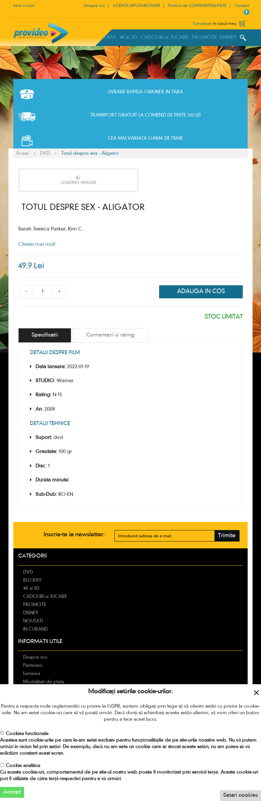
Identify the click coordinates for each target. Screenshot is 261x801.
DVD (45, 153)
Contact (242, 6)
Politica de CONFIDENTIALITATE (197, 6)
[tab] (45, 335)
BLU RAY (106, 37)
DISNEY (228, 37)
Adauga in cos (201, 291)
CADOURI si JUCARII (164, 37)
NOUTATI (33, 621)
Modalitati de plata (43, 682)
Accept (12, 792)
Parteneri (32, 665)
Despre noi (94, 6)
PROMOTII (204, 37)
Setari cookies (240, 795)
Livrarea (31, 673)
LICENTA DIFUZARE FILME (136, 6)
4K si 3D (128, 37)
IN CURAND (35, 629)
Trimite (227, 536)
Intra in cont (24, 6)
